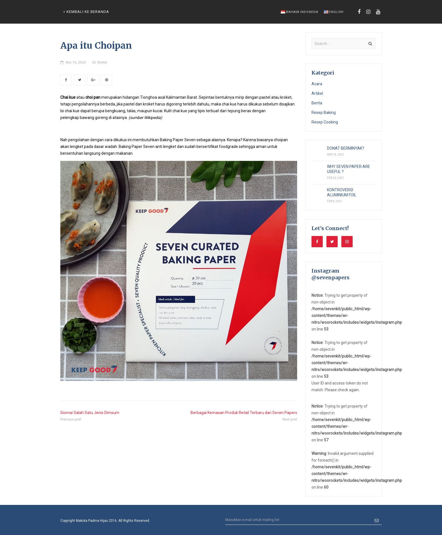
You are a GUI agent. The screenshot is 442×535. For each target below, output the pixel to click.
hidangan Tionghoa (140, 97)
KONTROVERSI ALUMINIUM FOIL (341, 192)
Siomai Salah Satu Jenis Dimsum (89, 412)
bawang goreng (94, 117)
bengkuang (115, 111)
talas (131, 111)
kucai (157, 111)
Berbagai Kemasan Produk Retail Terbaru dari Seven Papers (244, 412)
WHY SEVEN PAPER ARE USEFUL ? (348, 169)
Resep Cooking (324, 122)
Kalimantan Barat (181, 97)
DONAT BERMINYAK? (345, 148)
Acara (316, 84)
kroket (285, 97)
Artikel (317, 93)
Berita (102, 62)
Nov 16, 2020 (76, 62)
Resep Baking (323, 112)
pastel (264, 97)
